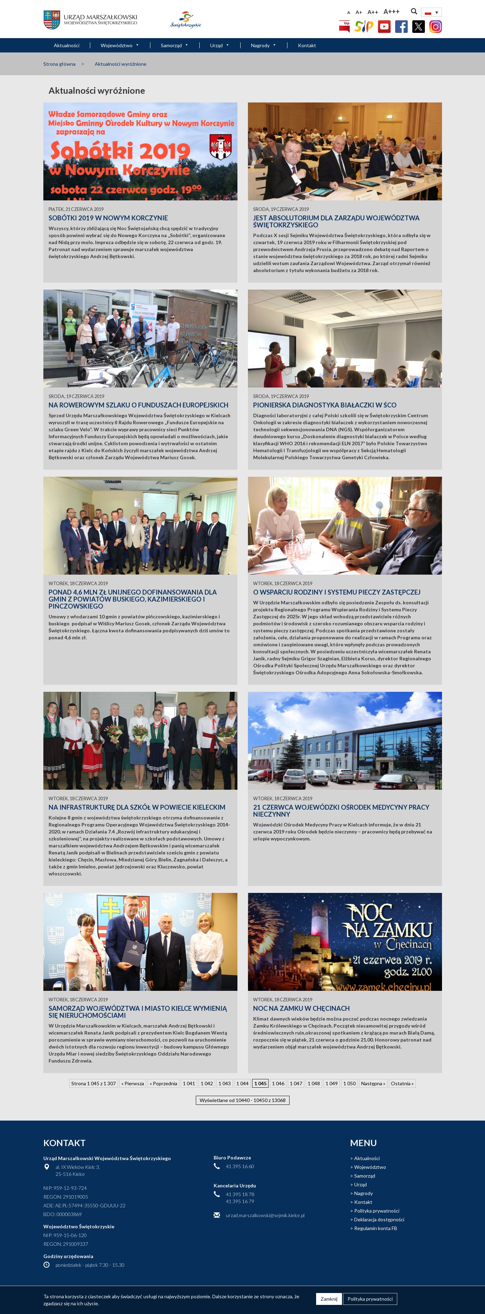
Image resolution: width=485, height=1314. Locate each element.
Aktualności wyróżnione (121, 64)
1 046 (278, 1083)
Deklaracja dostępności (379, 1219)
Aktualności (66, 45)
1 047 (296, 1083)
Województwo (120, 45)
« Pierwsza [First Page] (132, 1083)
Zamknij (329, 1299)
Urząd (220, 45)
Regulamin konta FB (375, 1228)
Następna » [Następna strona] (373, 1083)
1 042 (207, 1083)
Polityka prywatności (376, 1211)
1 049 (332, 1083)
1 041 (189, 1083)
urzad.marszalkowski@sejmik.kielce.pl (265, 1215)
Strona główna (59, 64)
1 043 (225, 1083)
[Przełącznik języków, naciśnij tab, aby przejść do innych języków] (431, 12)
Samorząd (175, 45)
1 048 (314, 1083)
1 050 (349, 1083)
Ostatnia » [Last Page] (402, 1083)
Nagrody (264, 45)
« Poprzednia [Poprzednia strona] (163, 1083)
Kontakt (307, 45)
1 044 (242, 1083)
